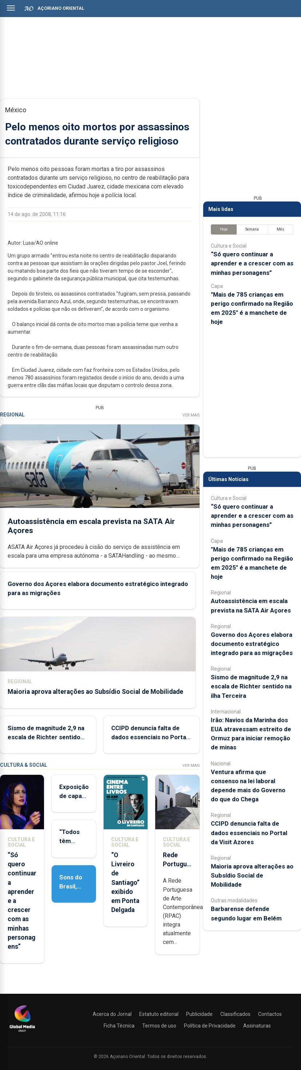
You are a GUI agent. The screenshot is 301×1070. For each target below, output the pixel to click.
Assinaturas (257, 1026)
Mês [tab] (280, 229)
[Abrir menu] (10, 8)
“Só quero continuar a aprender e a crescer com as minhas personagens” (252, 263)
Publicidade (199, 1014)
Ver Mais (191, 415)
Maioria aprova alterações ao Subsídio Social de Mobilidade (95, 691)
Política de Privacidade (210, 1026)
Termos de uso (159, 1026)
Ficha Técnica (119, 1026)
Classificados (235, 1014)
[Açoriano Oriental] (22, 1033)
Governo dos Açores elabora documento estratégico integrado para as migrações (252, 643)
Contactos (270, 1014)
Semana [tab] (252, 229)
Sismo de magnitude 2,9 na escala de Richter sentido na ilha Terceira (46, 737)
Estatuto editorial (158, 1014)
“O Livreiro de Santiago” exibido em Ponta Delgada (125, 882)
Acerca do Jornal (112, 1014)
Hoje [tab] (224, 229)
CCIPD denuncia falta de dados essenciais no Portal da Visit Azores (149, 737)
